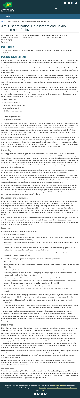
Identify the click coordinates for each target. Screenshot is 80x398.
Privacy (42, 390)
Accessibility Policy (59, 386)
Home (3, 21)
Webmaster (42, 388)
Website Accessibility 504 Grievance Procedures (62, 388)
